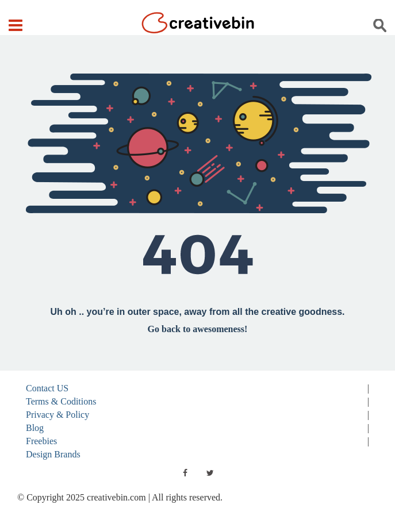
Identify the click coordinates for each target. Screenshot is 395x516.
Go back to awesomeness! (198, 329)
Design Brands (53, 454)
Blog (35, 428)
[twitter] (210, 472)
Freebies (41, 441)
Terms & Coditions (61, 401)
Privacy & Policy (57, 414)
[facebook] (185, 472)
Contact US (47, 388)
